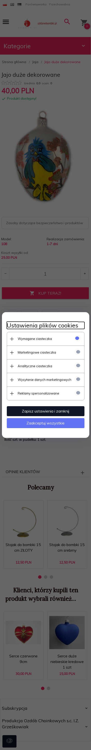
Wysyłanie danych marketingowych (44, 380)
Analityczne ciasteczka (35, 366)
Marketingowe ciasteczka (37, 352)
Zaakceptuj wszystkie (45, 423)
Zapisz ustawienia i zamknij (45, 411)
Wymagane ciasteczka (35, 339)
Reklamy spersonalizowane (38, 393)
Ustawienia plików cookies (42, 325)
